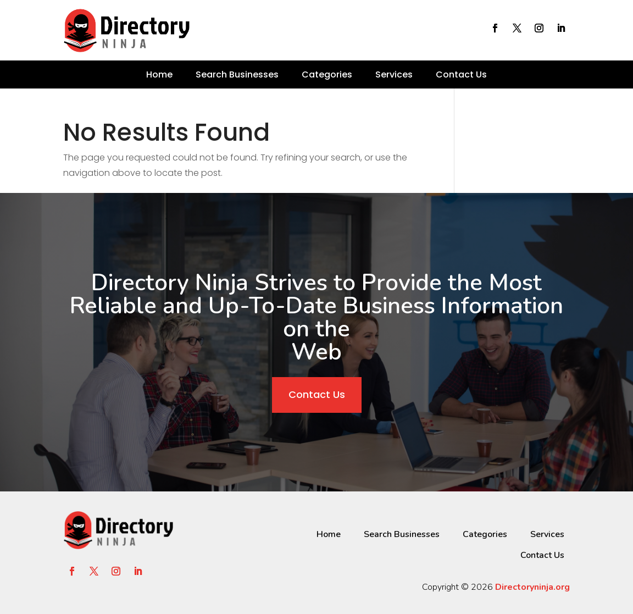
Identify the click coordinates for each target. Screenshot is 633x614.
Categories (327, 74)
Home (159, 74)
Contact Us (461, 74)
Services (394, 74)
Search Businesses (237, 74)
